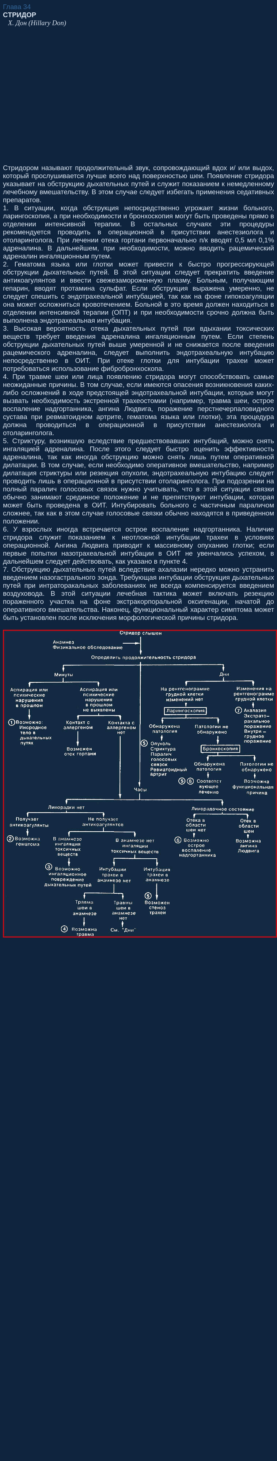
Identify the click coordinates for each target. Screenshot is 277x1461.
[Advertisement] (68, 95)
